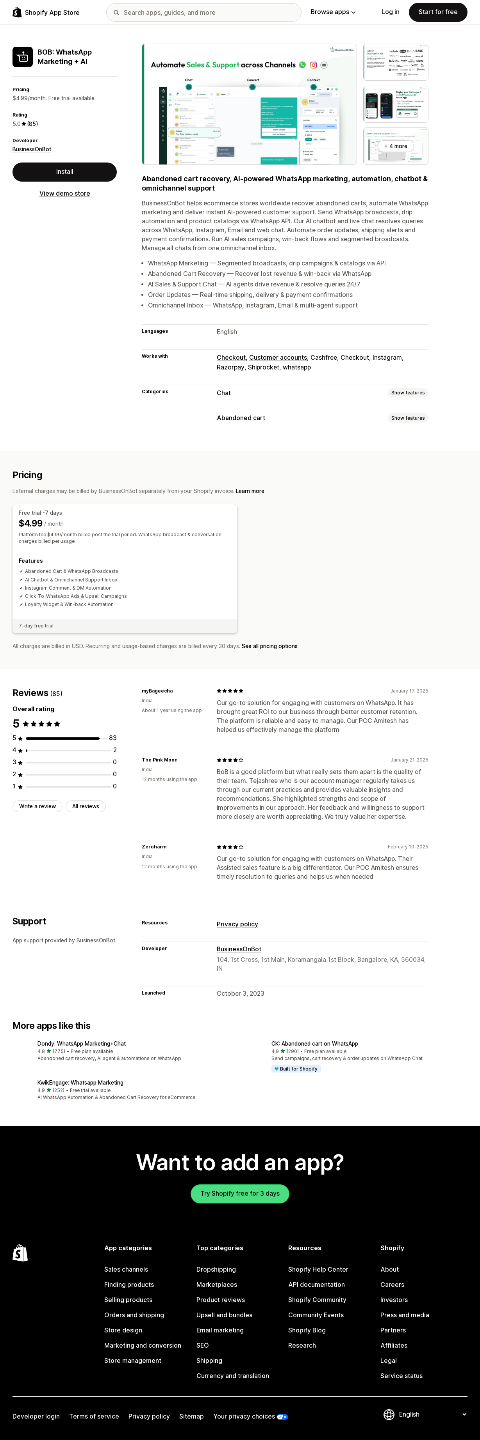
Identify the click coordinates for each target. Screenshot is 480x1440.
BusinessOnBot (31, 149)
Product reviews (220, 1300)
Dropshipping (216, 1269)
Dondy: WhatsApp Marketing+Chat (81, 1044)
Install (64, 171)
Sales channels (126, 1269)
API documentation (316, 1284)
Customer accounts (278, 357)
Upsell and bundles (224, 1315)
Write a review (37, 806)
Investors (394, 1300)
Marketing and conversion (142, 1345)
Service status (401, 1376)
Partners (393, 1330)
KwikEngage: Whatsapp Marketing (80, 1083)
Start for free (438, 12)
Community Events (316, 1315)
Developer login (36, 1416)
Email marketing (220, 1330)
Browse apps (333, 12)
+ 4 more (395, 146)
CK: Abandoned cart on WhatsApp (314, 1044)
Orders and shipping (134, 1315)
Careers (392, 1284)
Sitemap (191, 1416)
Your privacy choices (244, 1416)
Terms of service (94, 1416)
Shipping (209, 1360)
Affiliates (393, 1345)
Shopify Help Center (318, 1269)
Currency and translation (232, 1376)
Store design (123, 1330)
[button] (123, 1051)
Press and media (404, 1315)
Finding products (129, 1284)
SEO (202, 1345)
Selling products (128, 1300)
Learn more (250, 491)
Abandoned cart (241, 418)
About (389, 1269)
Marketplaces (216, 1284)
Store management (132, 1360)
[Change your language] (433, 1414)
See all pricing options (270, 646)
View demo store (64, 193)
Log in (391, 12)
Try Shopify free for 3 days (240, 1193)
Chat (224, 393)
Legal (388, 1360)
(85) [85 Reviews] (32, 124)
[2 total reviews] (115, 750)
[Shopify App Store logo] (46, 12)
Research (302, 1345)
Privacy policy (237, 924)
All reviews (85, 806)
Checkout (231, 357)
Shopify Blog (307, 1330)
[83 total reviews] (113, 738)
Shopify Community (317, 1300)
